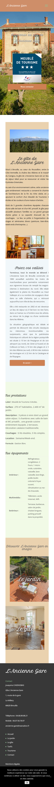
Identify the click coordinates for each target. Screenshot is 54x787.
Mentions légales (12, 764)
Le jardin (11, 738)
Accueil (10, 734)
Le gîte (10, 742)
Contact (10, 754)
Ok (27, 782)
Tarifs (9, 746)
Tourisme (11, 750)
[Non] (50, 776)
